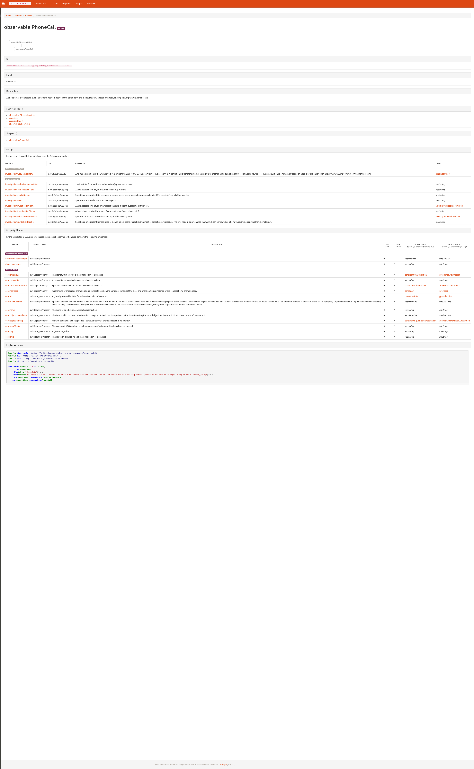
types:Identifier (412, 296)
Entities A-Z (41, 3)
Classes (54, 3)
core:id (7, 296)
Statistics (91, 3)
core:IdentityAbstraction (416, 275)
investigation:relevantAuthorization (20, 216)
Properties (67, 3)
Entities (17, 16)
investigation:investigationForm (18, 206)
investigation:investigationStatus (19, 211)
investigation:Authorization (448, 216)
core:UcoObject (15, 121)
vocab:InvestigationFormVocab (449, 206)
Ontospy (222, 764)
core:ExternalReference (415, 285)
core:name (9, 310)
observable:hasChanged (15, 259)
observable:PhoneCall (23, 49)
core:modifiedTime (12, 302)
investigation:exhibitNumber (16, 195)
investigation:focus (12, 200)
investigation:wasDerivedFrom (18, 174)
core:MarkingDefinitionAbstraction (420, 321)
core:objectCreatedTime (15, 315)
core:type (8, 337)
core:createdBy (11, 275)
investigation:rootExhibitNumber (18, 222)
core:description (11, 280)
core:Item (12, 118)
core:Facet (409, 291)
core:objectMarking (13, 321)
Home (7, 16)
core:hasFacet (10, 291)
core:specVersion (12, 326)
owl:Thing (15, 179)
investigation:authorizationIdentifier (20, 184)
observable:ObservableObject (20, 42)
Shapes (79, 3)
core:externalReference (15, 285)
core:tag (8, 331)
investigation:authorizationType (18, 190)
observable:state (11, 264)
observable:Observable (18, 124)
